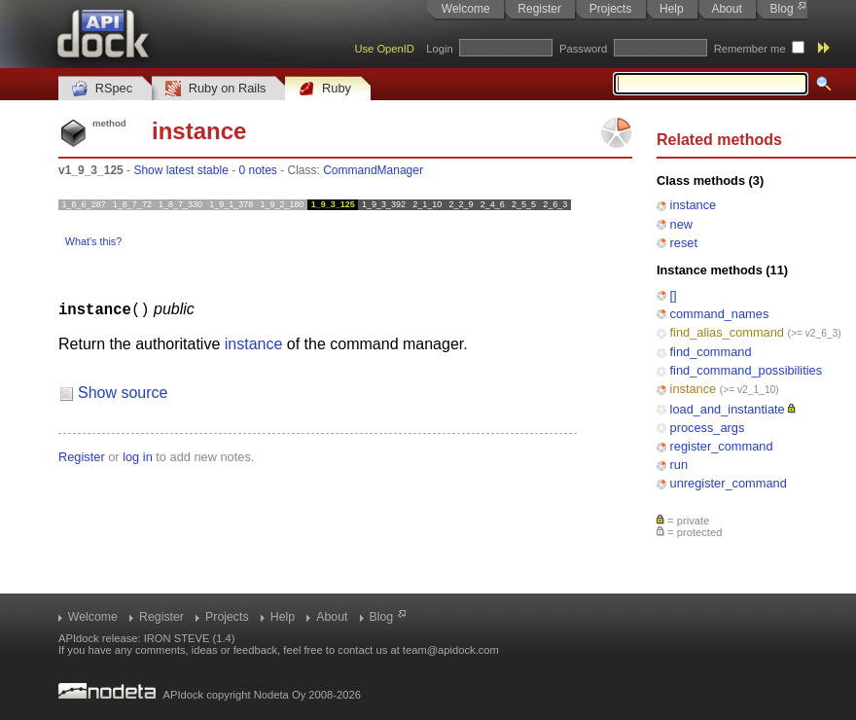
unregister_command (728, 483)
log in (138, 456)
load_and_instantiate (727, 409)
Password (583, 48)
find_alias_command (727, 332)
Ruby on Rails (215, 89)
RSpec (102, 89)
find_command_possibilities (746, 370)
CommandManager (373, 170)
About (726, 9)
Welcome (466, 9)
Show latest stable (180, 170)
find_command (711, 351)
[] (673, 295)
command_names (719, 313)
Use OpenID (384, 48)
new (681, 224)
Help (672, 9)
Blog (782, 9)
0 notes (257, 170)
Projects (610, 9)
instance (693, 205)
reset (683, 242)
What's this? (93, 241)
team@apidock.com (451, 650)
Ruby (325, 89)
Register (539, 9)
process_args (707, 427)
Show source (123, 391)
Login (439, 48)
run (679, 464)
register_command (721, 446)
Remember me (750, 48)
